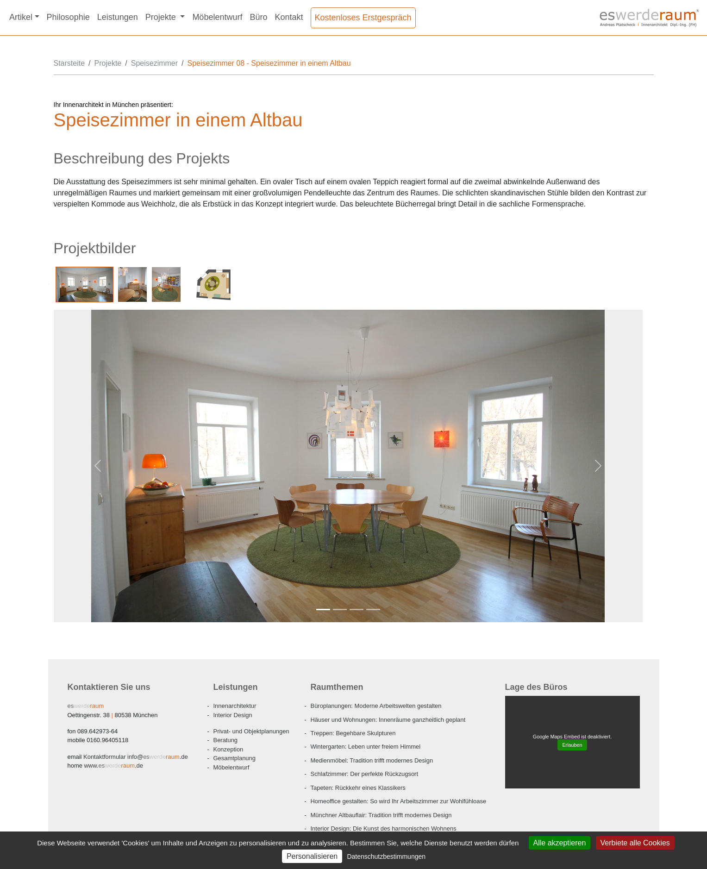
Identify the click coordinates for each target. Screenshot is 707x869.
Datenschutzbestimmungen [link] (386, 856)
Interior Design (232, 715)
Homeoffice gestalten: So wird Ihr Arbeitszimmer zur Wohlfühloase (399, 801)
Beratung (225, 740)
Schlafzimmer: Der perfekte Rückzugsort (365, 773)
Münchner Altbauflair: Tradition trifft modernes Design (381, 815)
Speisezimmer (154, 63)
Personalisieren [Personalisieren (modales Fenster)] (312, 856)
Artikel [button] (20, 17)
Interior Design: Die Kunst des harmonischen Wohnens (384, 828)
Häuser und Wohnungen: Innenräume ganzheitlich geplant (388, 719)
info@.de (135, 756)
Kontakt (289, 17)
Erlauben (572, 745)
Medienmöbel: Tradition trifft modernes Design (372, 760)
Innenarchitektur (235, 705)
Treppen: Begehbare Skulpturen (353, 733)
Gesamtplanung (234, 758)
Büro (258, 17)
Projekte (108, 63)
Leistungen (117, 17)
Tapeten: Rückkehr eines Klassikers (358, 787)
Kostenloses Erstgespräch (363, 17)
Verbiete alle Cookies (635, 843)
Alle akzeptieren (559, 843)
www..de (113, 765)
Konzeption (228, 749)
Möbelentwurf (217, 17)
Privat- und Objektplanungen (251, 731)
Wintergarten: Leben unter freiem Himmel (366, 746)
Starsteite (69, 63)
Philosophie (68, 17)
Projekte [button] (161, 17)
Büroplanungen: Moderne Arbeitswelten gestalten (376, 705)
